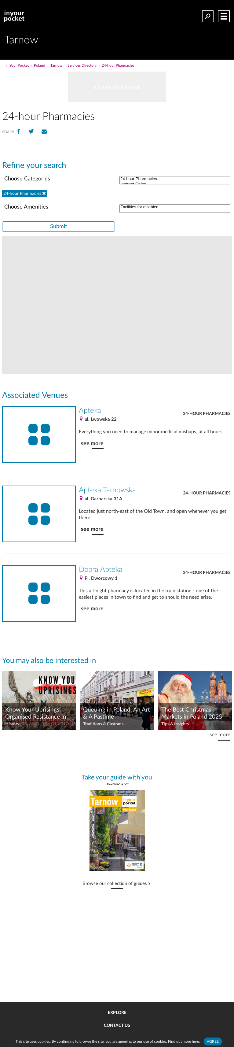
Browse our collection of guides (114, 884)
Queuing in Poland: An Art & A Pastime (116, 713)
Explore (117, 1013)
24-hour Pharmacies (175, 179)
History (12, 724)
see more (92, 443)
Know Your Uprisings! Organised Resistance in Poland (35, 713)
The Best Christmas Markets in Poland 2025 (191, 713)
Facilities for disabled (175, 207)
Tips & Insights (175, 724)
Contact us (117, 1025)
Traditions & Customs (103, 724)
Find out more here (183, 1041)
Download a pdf (117, 784)
